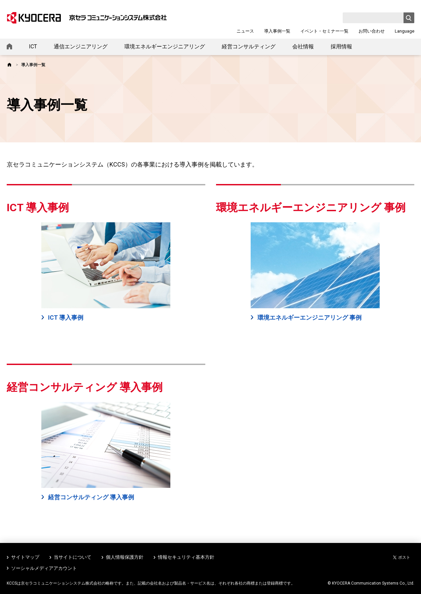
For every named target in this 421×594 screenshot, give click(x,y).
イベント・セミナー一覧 (324, 31)
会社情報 (303, 46)
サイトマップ (25, 557)
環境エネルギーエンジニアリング (164, 46)
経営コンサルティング (249, 46)
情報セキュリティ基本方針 (186, 557)
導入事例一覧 (277, 31)
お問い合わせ (372, 31)
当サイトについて (72, 557)
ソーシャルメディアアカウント (44, 568)
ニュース (245, 31)
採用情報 (341, 46)
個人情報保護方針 (124, 557)
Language (404, 31)
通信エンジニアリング (81, 46)
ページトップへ (405, 580)
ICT (33, 46)
